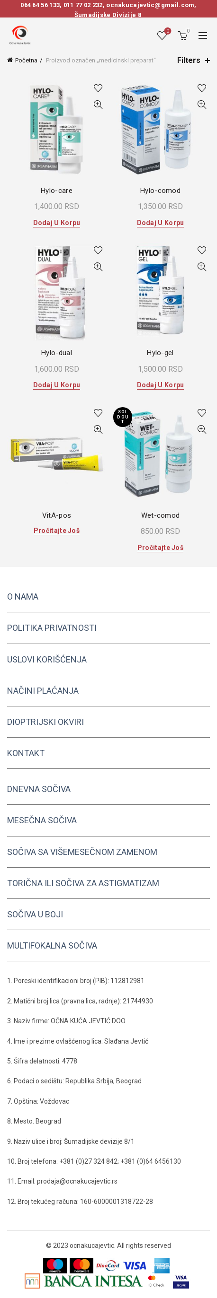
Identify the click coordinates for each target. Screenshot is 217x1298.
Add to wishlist (98, 88)
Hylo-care (56, 190)
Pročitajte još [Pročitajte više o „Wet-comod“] (160, 547)
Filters (188, 60)
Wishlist (167, 31)
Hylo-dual (56, 352)
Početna (26, 60)
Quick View (98, 104)
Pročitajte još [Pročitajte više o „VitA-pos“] (57, 530)
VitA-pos (56, 515)
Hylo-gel (160, 352)
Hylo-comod (160, 190)
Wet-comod (160, 515)
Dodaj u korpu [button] (57, 222)
